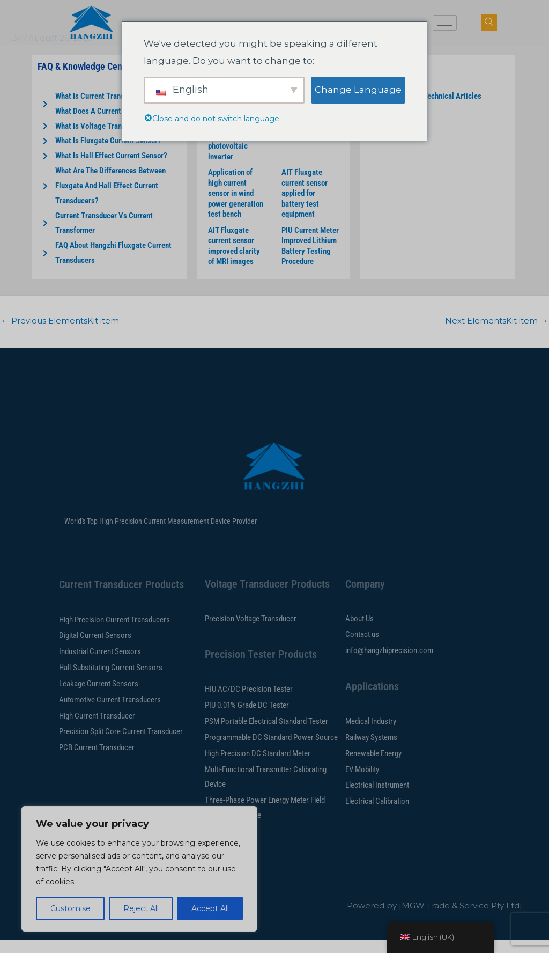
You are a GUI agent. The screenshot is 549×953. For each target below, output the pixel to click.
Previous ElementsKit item (60, 333)
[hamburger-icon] (445, 23)
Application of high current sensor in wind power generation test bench (235, 206)
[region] (139, 869)
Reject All (141, 908)
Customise (70, 908)
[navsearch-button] (489, 22)
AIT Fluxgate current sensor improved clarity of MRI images (234, 258)
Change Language (358, 89)
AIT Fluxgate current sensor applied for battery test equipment (304, 206)
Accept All (210, 908)
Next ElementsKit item (496, 333)
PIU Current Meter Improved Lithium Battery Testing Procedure (310, 258)
